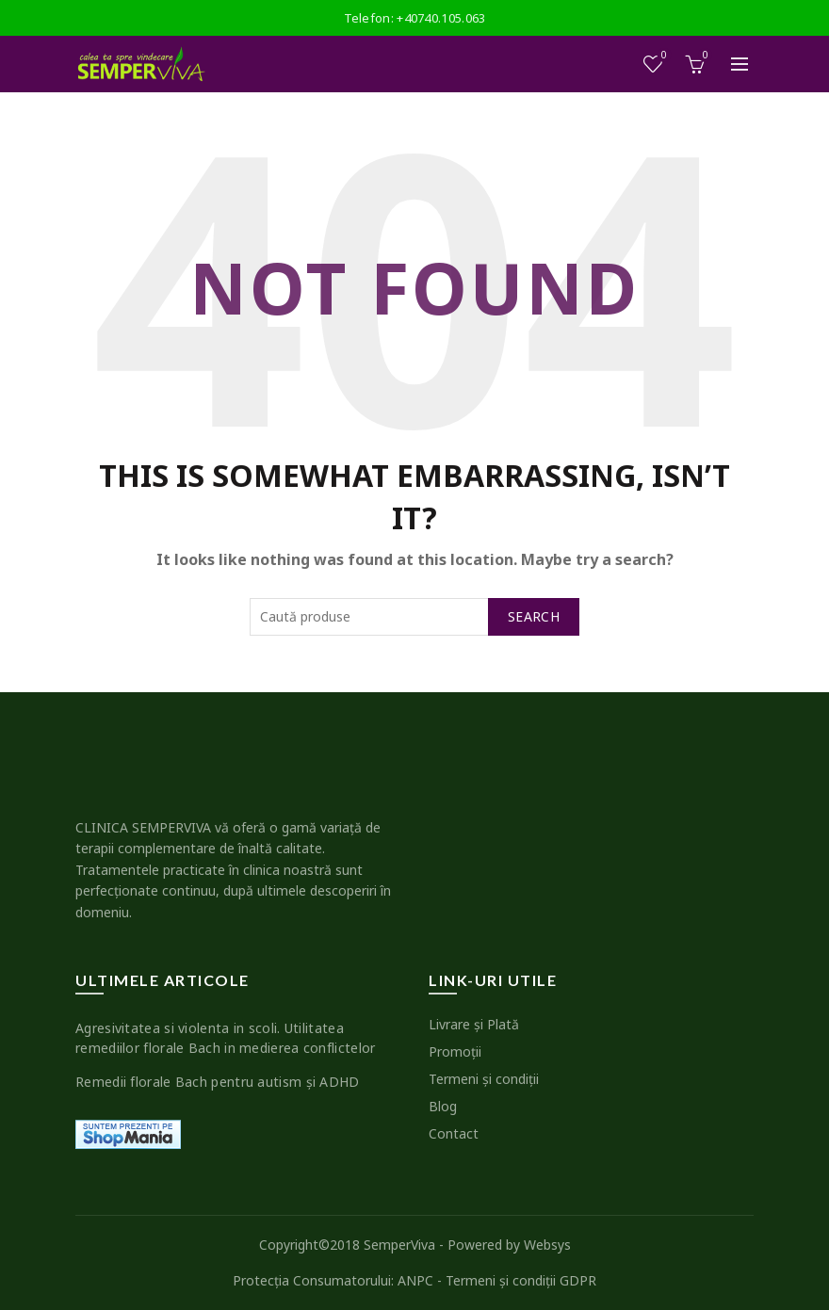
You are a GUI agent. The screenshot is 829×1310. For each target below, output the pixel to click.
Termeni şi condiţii (484, 1079)
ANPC (415, 1280)
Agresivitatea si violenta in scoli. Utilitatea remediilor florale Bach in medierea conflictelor (225, 1038)
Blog (443, 1106)
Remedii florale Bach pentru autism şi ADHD (217, 1082)
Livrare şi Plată (474, 1024)
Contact (454, 1133)
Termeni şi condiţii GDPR (521, 1280)
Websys (547, 1244)
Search (534, 616)
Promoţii (455, 1051)
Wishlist (663, 56)
